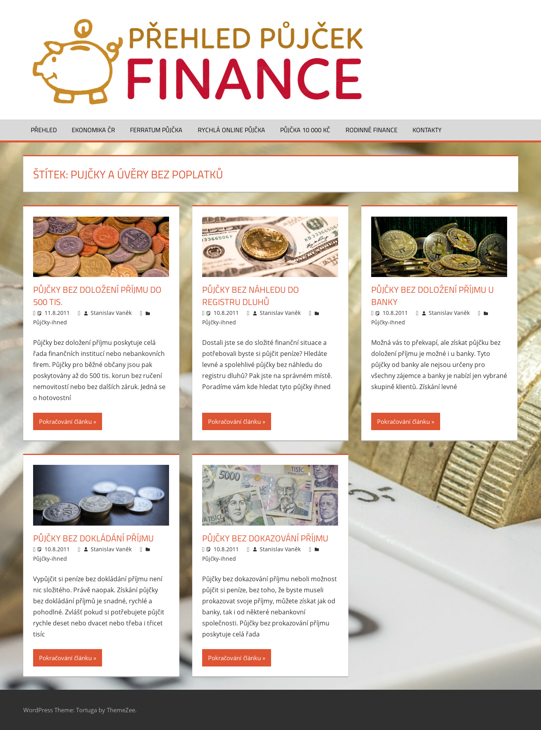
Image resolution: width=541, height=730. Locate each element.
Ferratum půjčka (156, 130)
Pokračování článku (65, 421)
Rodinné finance (372, 130)
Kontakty (427, 130)
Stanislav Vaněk (111, 312)
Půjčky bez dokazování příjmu (265, 538)
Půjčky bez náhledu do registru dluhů (250, 296)
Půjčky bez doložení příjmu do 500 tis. (97, 296)
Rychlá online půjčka (231, 130)
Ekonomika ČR (93, 130)
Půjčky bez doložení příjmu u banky (432, 296)
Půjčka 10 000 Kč (305, 130)
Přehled (44, 130)
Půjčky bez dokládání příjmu (93, 538)
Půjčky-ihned (50, 322)
